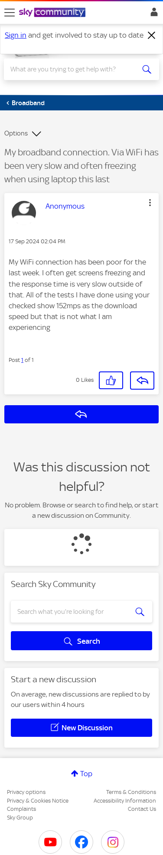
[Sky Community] (53, 12)
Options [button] (16, 133)
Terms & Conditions (131, 792)
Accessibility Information (125, 800)
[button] (150, 202)
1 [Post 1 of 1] (22, 360)
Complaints (21, 809)
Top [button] (86, 773)
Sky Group (20, 817)
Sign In (152, 14)
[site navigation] (9, 12)
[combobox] (73, 69)
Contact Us (142, 809)
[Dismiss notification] (152, 35)
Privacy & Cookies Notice (37, 800)
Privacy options (26, 792)
